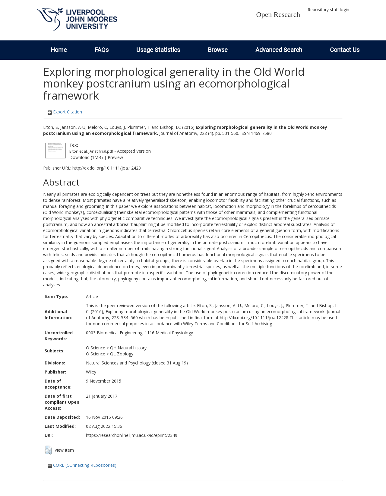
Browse (218, 49)
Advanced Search (278, 49)
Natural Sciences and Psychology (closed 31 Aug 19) (137, 363)
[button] (48, 450)
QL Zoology (121, 354)
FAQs (102, 49)
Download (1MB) (86, 157)
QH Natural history (128, 348)
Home (59, 49)
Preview (115, 157)
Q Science (95, 348)
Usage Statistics (158, 49)
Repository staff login (328, 9)
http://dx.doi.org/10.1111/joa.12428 (106, 168)
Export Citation (65, 112)
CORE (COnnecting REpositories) (82, 465)
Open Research (278, 14)
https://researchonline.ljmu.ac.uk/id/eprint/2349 (131, 435)
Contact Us (344, 49)
